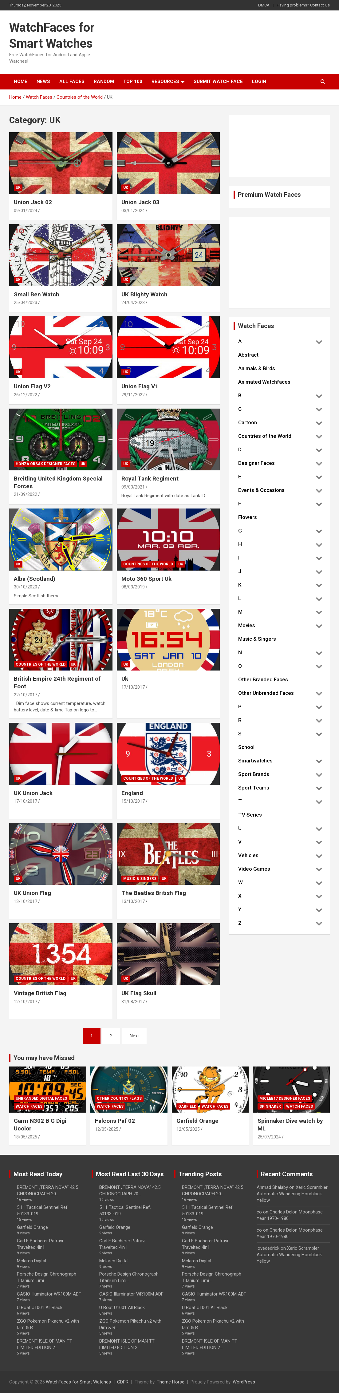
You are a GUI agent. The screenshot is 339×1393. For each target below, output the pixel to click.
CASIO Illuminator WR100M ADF (49, 1294)
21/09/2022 (25, 494)
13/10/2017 (25, 901)
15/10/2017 (133, 801)
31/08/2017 (133, 1001)
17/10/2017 (133, 687)
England (132, 793)
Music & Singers (139, 879)
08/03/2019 (133, 586)
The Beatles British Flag (153, 892)
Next (134, 1036)
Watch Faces (29, 1106)
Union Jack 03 (140, 202)
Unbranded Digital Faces (41, 1098)
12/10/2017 (25, 1001)
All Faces (72, 81)
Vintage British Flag (40, 993)
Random (104, 81)
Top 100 (132, 81)
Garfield (187, 1106)
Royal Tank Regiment (150, 478)
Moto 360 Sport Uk (146, 578)
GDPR (122, 1382)
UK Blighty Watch (144, 294)
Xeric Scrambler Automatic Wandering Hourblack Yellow (292, 1194)
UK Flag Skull (138, 993)
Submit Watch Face (218, 81)
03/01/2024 (133, 210)
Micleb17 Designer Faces (284, 1098)
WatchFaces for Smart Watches (78, 1382)
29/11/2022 (133, 394)
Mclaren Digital (31, 1261)
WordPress (244, 1382)
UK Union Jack (33, 793)
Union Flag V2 (32, 386)
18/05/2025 (25, 1136)
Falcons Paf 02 (115, 1120)
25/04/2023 (25, 302)
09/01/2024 (25, 210)
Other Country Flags (119, 1098)
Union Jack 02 (33, 202)
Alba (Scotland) (34, 578)
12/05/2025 (106, 1129)
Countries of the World (148, 564)
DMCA (264, 5)
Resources (165, 81)
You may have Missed (44, 1058)
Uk (124, 678)
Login (259, 81)
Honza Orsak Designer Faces (45, 464)
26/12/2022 (25, 394)
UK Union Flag (32, 892)
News (43, 81)
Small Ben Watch (36, 294)
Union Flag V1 (139, 386)
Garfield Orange (197, 1120)
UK (18, 187)
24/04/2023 (133, 302)
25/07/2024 (269, 1136)
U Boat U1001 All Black (39, 1307)
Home (20, 81)
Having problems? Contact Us (303, 5)
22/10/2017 (25, 694)
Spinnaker (270, 1106)
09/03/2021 (133, 487)
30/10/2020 (25, 586)
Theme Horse (170, 1382)
